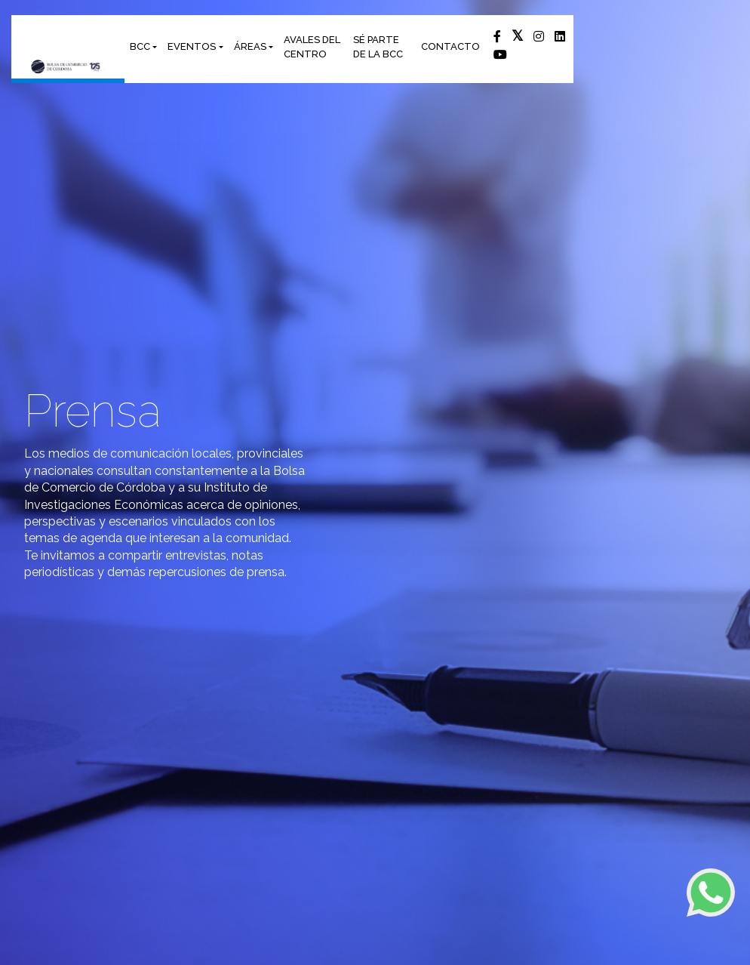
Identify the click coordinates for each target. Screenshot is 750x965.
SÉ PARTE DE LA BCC (378, 47)
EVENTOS (192, 46)
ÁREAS (250, 46)
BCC (140, 46)
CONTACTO (450, 46)
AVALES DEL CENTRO (312, 47)
